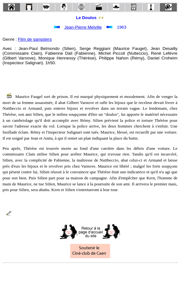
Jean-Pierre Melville (83, 27)
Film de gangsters (35, 39)
